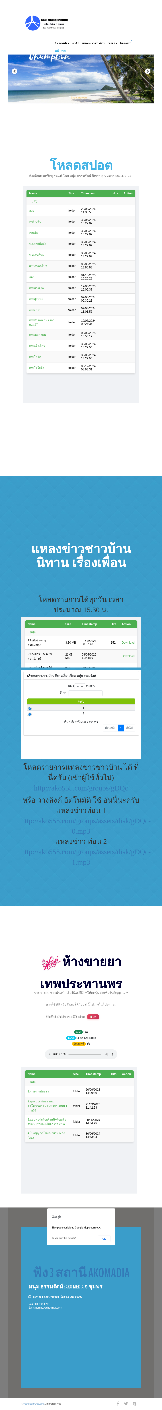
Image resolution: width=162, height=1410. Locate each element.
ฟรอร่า (112, 43)
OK (104, 1238)
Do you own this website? (64, 1238)
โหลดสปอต (62, 43)
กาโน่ (75, 43)
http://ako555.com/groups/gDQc (81, 788)
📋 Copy (93, 1016)
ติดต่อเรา (125, 43)
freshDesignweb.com (33, 1403)
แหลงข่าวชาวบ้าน (93, 43)
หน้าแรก (60, 50)
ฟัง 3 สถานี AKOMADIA (81, 1273)
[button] (11, 59)
